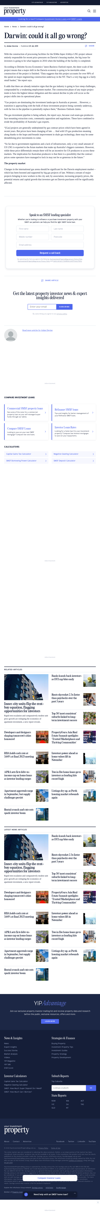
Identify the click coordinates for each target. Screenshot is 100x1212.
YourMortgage (61, 1187)
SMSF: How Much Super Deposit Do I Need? (23, 1088)
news (14, 27)
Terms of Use (55, 1148)
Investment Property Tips (62, 1047)
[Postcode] (67, 237)
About (6, 1141)
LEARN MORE (50, 1021)
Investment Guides (59, 1050)
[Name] (32, 229)
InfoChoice (49, 1187)
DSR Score (8, 1068)
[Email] (50, 245)
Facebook (60, 1141)
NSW (54, 1101)
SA (67, 1104)
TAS (82, 1104)
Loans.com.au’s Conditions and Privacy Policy (67, 261)
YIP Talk (7, 1064)
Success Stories (11, 1050)
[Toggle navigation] (94, 11)
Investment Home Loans (56, 19)
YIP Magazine (51, 2)
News (6, 1043)
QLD (53, 1108)
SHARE (90, 46)
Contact (16, 1141)
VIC (53, 1104)
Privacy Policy (43, 1148)
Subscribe (64, 307)
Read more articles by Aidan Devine (37, 330)
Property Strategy (59, 1054)
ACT (82, 1101)
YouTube (92, 1141)
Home (6, 27)
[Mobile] (32, 237)
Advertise (64, 2)
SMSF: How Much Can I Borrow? (18, 1092)
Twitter (71, 1141)
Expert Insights (10, 1047)
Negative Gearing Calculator (16, 1085)
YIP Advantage (37, 2)
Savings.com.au (37, 1187)
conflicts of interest (76, 1160)
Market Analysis (11, 1054)
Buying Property (58, 1043)
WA (67, 1101)
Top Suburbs (57, 1081)
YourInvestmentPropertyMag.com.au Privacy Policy (34, 261)
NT (67, 1108)
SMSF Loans (76, 19)
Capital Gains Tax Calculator (16, 1081)
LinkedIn (81, 1141)
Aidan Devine (12, 46)
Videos (7, 1057)
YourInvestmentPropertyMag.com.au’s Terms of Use (66, 259)
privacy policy (62, 314)
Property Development (61, 1057)
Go (91, 1088)
